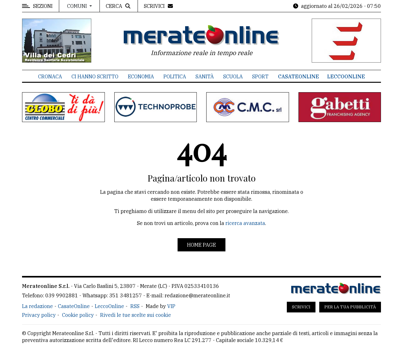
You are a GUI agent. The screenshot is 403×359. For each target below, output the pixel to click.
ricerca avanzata (245, 223)
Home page (201, 245)
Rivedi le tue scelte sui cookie (135, 315)
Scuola (233, 76)
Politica (174, 76)
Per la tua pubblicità (350, 307)
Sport (260, 76)
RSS (134, 306)
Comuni (77, 6)
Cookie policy (78, 315)
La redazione (37, 306)
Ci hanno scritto (94, 76)
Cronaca (50, 76)
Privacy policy (39, 315)
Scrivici (301, 307)
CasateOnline (298, 76)
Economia (141, 76)
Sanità (205, 76)
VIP (171, 306)
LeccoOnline (346, 76)
